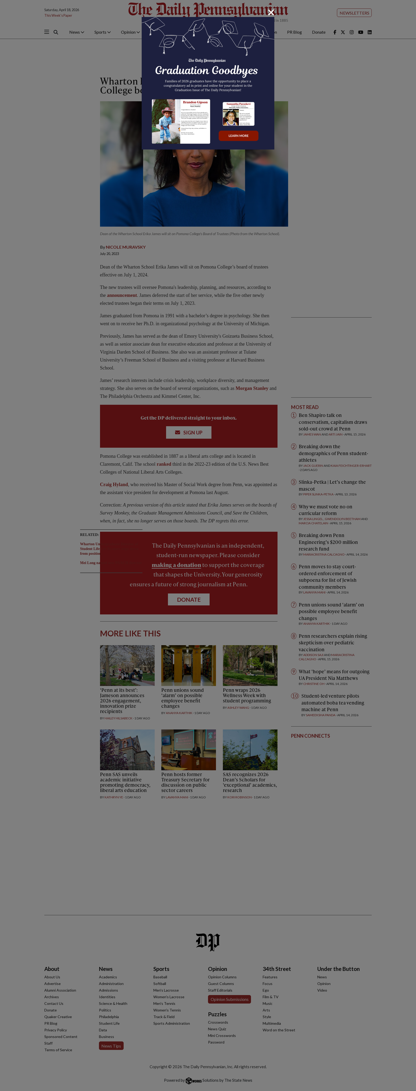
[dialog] (208, 545)
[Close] (271, 12)
